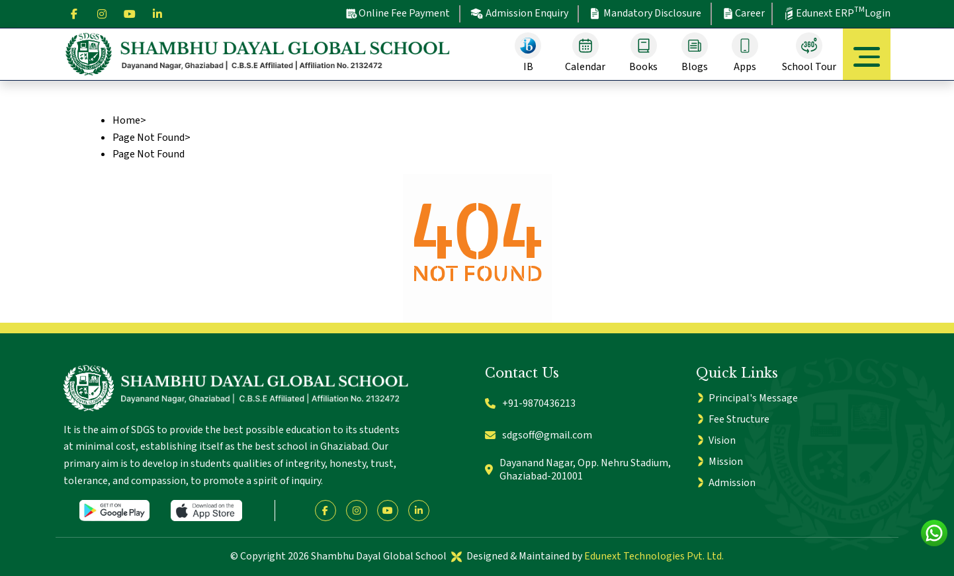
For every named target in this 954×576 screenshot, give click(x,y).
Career (743, 13)
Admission (732, 482)
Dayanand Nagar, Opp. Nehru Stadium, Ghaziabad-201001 (578, 470)
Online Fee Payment (397, 13)
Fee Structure (739, 419)
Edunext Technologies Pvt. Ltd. (654, 556)
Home (126, 120)
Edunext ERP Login (836, 12)
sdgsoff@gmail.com (538, 435)
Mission (726, 461)
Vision (722, 440)
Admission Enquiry (519, 13)
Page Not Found (148, 137)
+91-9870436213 (530, 403)
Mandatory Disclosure (645, 13)
